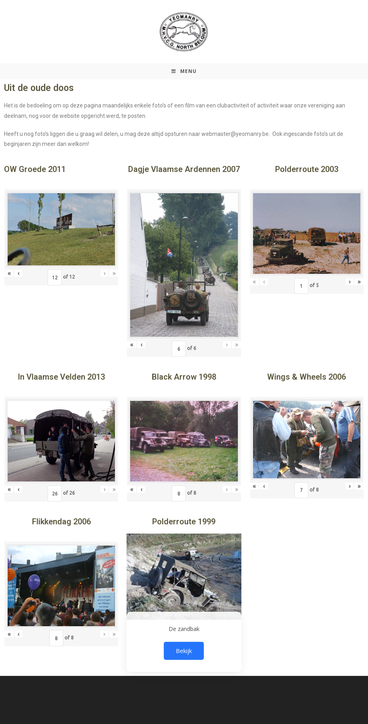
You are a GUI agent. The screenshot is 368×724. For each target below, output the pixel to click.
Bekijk (184, 651)
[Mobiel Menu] (184, 71)
